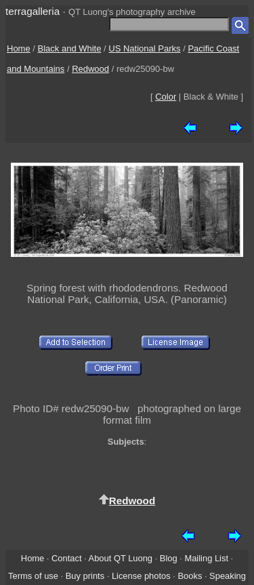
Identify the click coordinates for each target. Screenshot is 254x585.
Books (189, 576)
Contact (66, 558)
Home (18, 48)
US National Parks (144, 48)
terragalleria (32, 11)
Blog (168, 558)
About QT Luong (120, 558)
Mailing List (206, 558)
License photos (141, 576)
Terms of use (33, 576)
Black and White (70, 48)
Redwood (90, 69)
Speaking (227, 576)
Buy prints (85, 576)
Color (165, 97)
